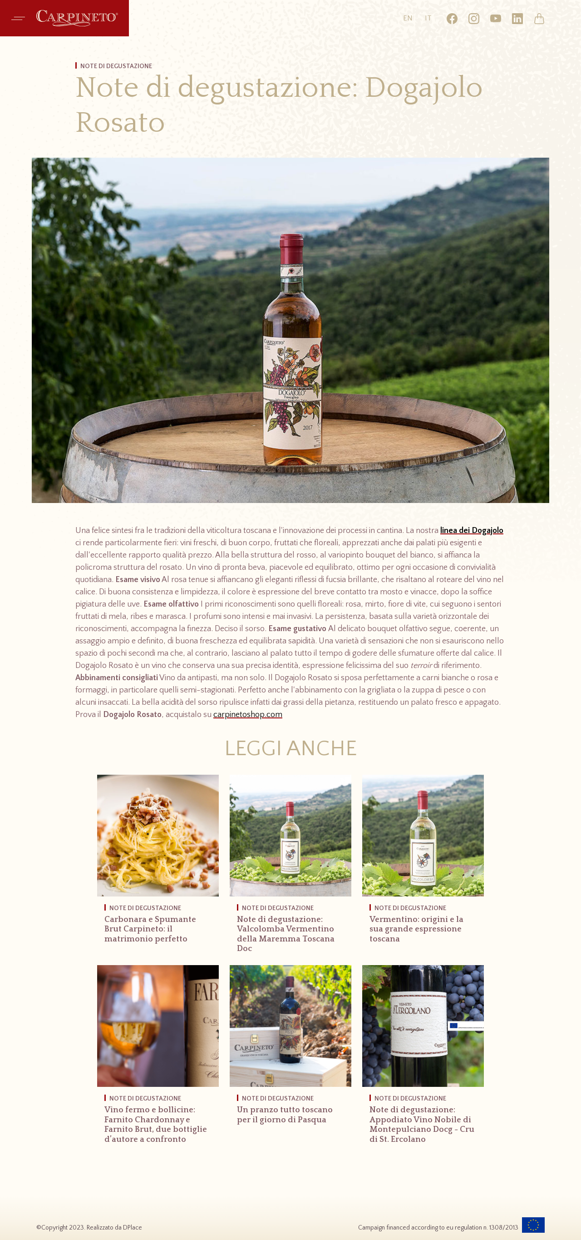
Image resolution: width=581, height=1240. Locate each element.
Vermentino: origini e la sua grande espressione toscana (416, 929)
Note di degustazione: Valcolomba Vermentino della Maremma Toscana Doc (286, 934)
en (408, 18)
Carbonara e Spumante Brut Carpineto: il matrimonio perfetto (150, 929)
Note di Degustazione (145, 908)
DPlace (132, 1227)
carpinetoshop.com (247, 714)
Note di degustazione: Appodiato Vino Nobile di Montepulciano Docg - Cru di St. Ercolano (421, 1125)
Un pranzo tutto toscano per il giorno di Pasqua (285, 1115)
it (428, 18)
